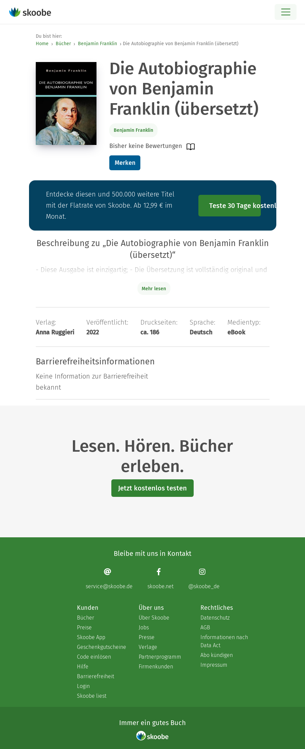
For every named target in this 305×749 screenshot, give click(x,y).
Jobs (144, 627)
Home (42, 44)
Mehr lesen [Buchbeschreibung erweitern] (154, 289)
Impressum (213, 665)
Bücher (63, 44)
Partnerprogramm (160, 657)
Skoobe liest (91, 696)
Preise (84, 627)
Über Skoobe (154, 618)
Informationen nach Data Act (224, 641)
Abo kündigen (216, 655)
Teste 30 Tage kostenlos (235, 206)
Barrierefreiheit (95, 676)
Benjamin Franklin (97, 44)
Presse (147, 637)
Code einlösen (94, 657)
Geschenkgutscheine (101, 647)
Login (83, 686)
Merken (125, 163)
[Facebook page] (160, 579)
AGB (205, 627)
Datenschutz (215, 618)
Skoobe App (91, 637)
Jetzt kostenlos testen (152, 488)
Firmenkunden (156, 666)
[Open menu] (286, 12)
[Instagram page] (204, 579)
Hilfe (82, 666)
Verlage (148, 647)
